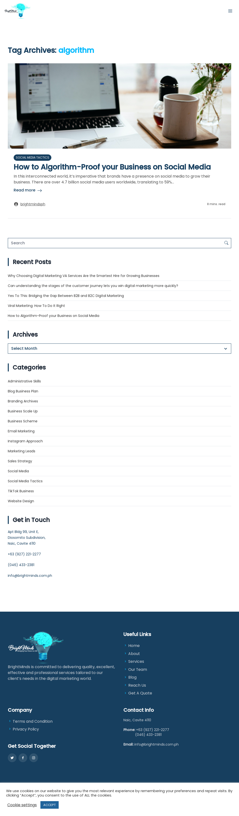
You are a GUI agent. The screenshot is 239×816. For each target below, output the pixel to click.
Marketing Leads (21, 451)
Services (136, 661)
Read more (24, 190)
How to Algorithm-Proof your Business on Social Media (112, 167)
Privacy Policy (23, 730)
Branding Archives (23, 401)
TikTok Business (21, 491)
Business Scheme (22, 421)
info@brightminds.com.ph (30, 575)
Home (134, 645)
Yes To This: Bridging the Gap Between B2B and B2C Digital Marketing (66, 295)
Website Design (21, 501)
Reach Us (137, 686)
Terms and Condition (30, 722)
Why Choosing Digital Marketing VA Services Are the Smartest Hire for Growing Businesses (83, 275)
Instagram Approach (25, 441)
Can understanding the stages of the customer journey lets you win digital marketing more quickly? (93, 285)
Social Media (18, 471)
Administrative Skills (24, 381)
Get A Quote (140, 694)
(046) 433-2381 (21, 564)
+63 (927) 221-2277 (24, 554)
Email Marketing (21, 431)
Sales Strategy (20, 461)
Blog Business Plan (23, 391)
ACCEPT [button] (49, 805)
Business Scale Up (23, 411)
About (134, 653)
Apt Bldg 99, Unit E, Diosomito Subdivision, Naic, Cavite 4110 (27, 537)
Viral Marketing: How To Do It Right (36, 305)
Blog (132, 678)
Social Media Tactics (32, 157)
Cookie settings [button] (22, 805)
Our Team (137, 670)
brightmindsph (32, 204)
